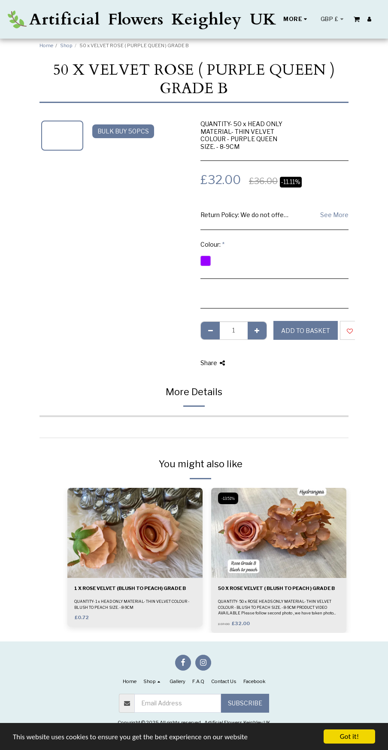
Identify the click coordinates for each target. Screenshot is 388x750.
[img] (135, 533)
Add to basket (305, 330)
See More (334, 214)
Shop (66, 45)
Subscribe (245, 703)
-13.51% (228, 498)
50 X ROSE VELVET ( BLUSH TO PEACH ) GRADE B (276, 588)
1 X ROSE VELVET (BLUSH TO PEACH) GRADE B (130, 588)
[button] (357, 19)
